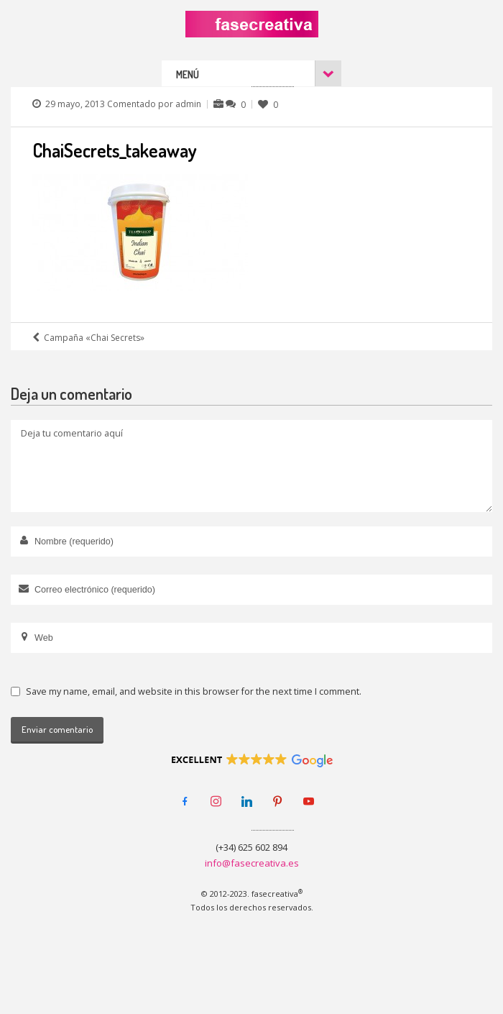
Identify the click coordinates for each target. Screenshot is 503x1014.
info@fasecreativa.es (252, 863)
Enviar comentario (57, 729)
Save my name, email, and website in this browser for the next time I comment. (193, 691)
